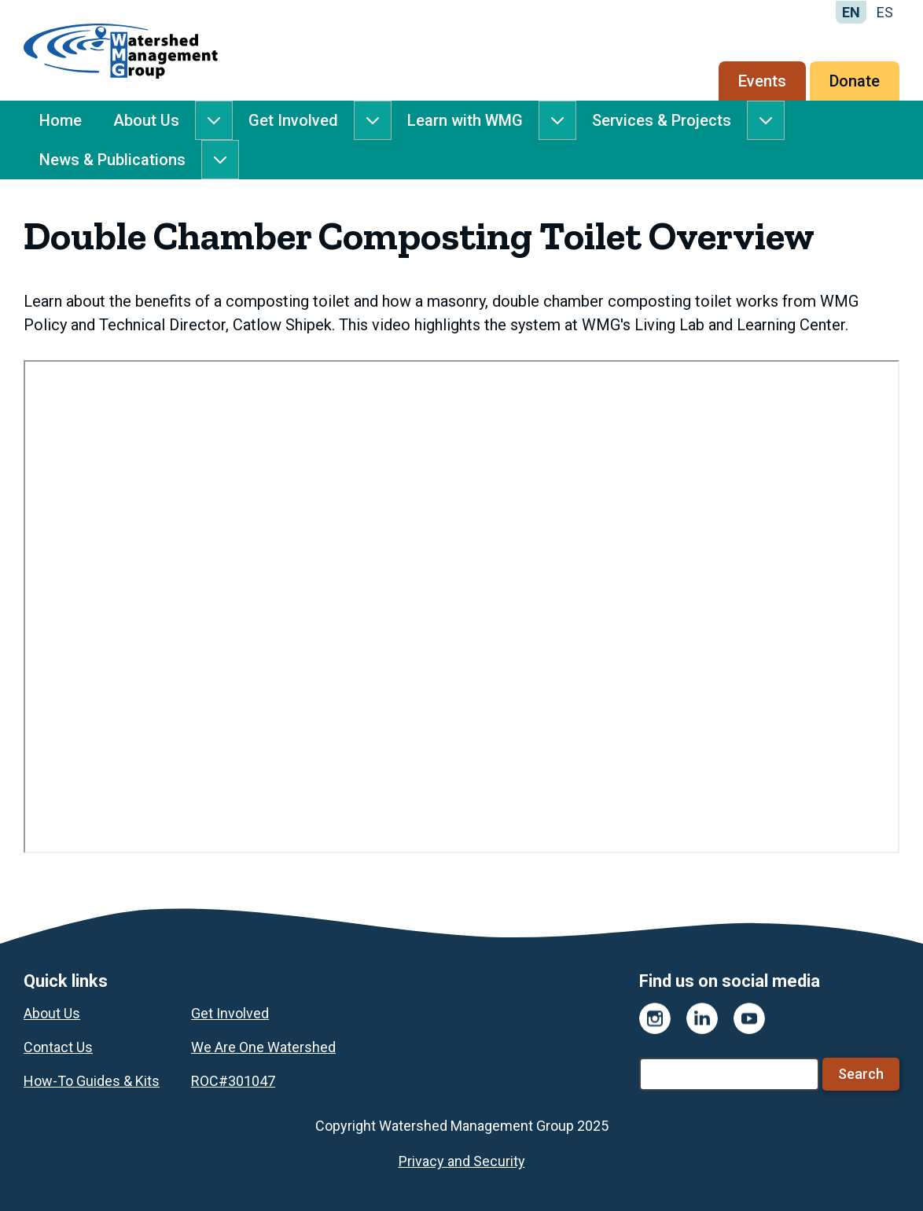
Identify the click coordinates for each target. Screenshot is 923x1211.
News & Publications (112, 159)
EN (851, 12)
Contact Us (58, 1047)
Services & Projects (661, 120)
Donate (854, 81)
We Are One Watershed (263, 1047)
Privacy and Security (462, 1161)
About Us (146, 120)
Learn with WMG (465, 120)
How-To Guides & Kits (92, 1081)
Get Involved (293, 120)
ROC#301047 (233, 1081)
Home (60, 120)
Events (762, 81)
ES (885, 12)
